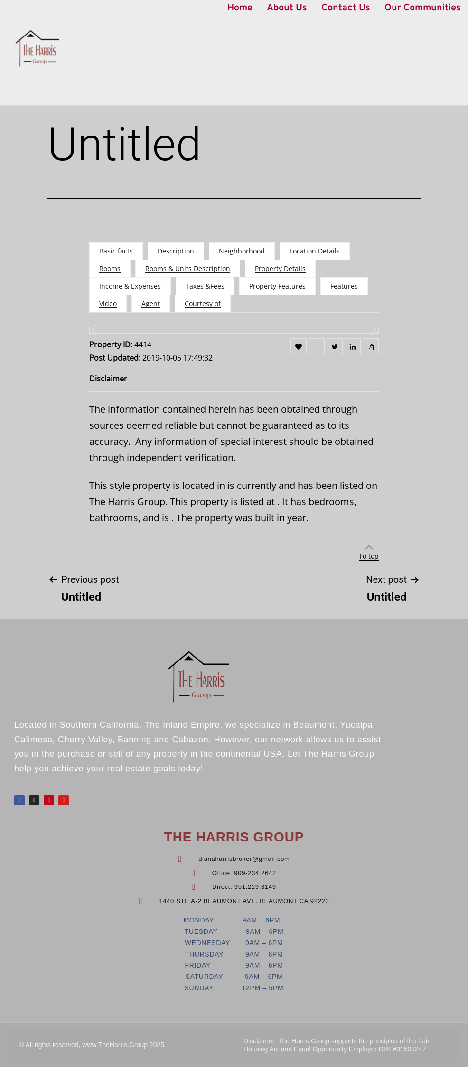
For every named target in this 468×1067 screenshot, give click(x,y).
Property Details (280, 268)
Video (108, 303)
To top (369, 556)
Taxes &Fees (205, 285)
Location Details (315, 250)
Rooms (110, 268)
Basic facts (116, 250)
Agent (150, 303)
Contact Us (345, 8)
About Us (287, 8)
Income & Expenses (130, 285)
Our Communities (422, 8)
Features (344, 285)
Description (176, 250)
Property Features (277, 285)
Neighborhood (242, 250)
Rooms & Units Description (187, 268)
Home (240, 8)
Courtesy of (203, 303)
